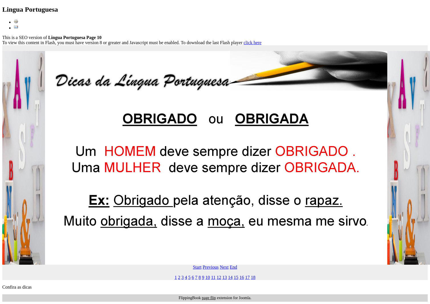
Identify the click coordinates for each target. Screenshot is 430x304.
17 (247, 277)
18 (253, 277)
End (233, 267)
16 (242, 277)
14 (230, 277)
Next (224, 267)
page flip (209, 298)
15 (236, 277)
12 (219, 277)
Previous (211, 267)
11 (213, 277)
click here (252, 42)
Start (197, 267)
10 (207, 277)
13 (224, 277)
